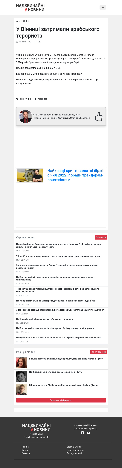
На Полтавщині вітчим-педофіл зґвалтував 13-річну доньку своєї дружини (55, 328)
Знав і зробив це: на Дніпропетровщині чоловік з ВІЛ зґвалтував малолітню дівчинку (60, 310)
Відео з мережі (74, 446)
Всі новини (101, 237)
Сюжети (26, 453)
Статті (25, 450)
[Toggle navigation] (103, 7)
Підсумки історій (75, 450)
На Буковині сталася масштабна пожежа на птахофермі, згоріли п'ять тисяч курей (58, 337)
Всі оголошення (99, 352)
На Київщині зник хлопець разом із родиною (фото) (56, 372)
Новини (25, 21)
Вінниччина (25, 99)
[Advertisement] (61, 147)
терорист (42, 99)
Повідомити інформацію (61, 400)
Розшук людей (74, 453)
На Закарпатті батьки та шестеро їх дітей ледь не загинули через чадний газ (55, 300)
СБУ (39, 41)
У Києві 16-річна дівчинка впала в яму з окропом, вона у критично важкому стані (58, 256)
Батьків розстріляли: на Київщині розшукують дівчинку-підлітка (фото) (66, 358)
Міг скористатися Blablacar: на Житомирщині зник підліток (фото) (63, 385)
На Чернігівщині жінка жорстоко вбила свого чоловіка (44, 319)
